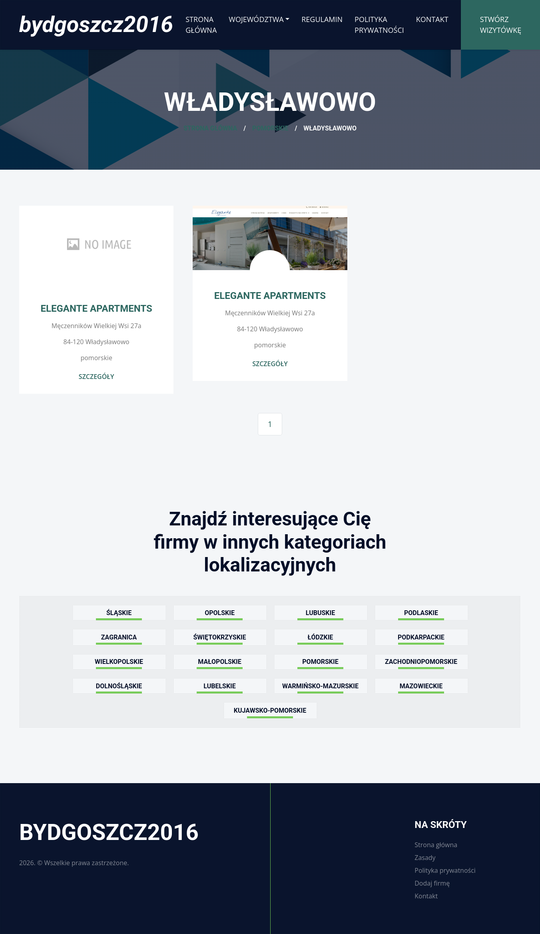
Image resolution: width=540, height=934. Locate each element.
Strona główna (201, 24)
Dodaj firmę (432, 883)
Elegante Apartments (96, 308)
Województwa (256, 19)
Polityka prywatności (379, 24)
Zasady (424, 857)
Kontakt (432, 19)
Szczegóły (96, 376)
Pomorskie (270, 128)
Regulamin (322, 19)
